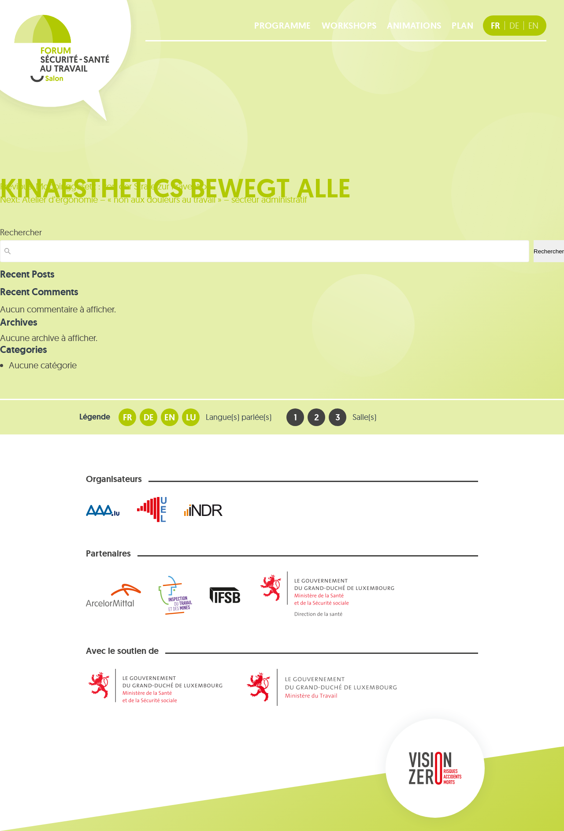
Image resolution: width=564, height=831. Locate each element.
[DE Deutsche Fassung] (514, 25)
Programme (282, 25)
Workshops (349, 25)
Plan (462, 25)
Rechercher (21, 232)
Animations (414, 25)
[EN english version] (533, 25)
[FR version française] (495, 25)
